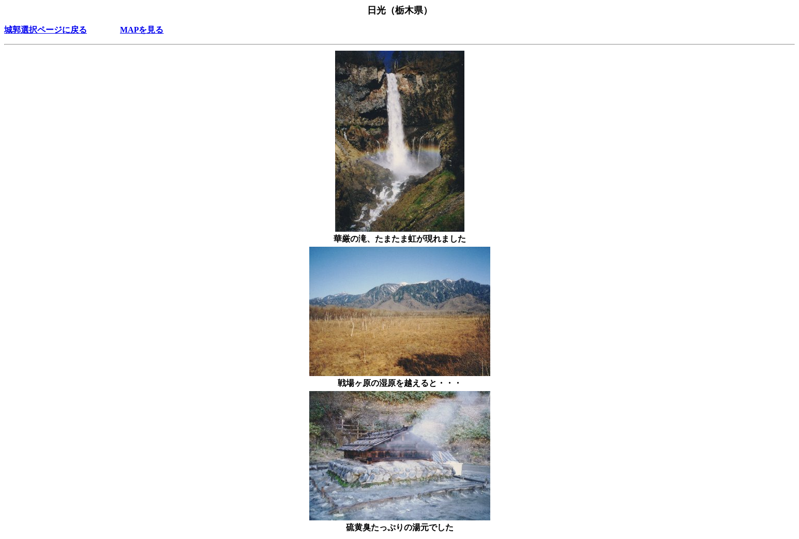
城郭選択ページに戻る (45, 29)
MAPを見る (141, 29)
